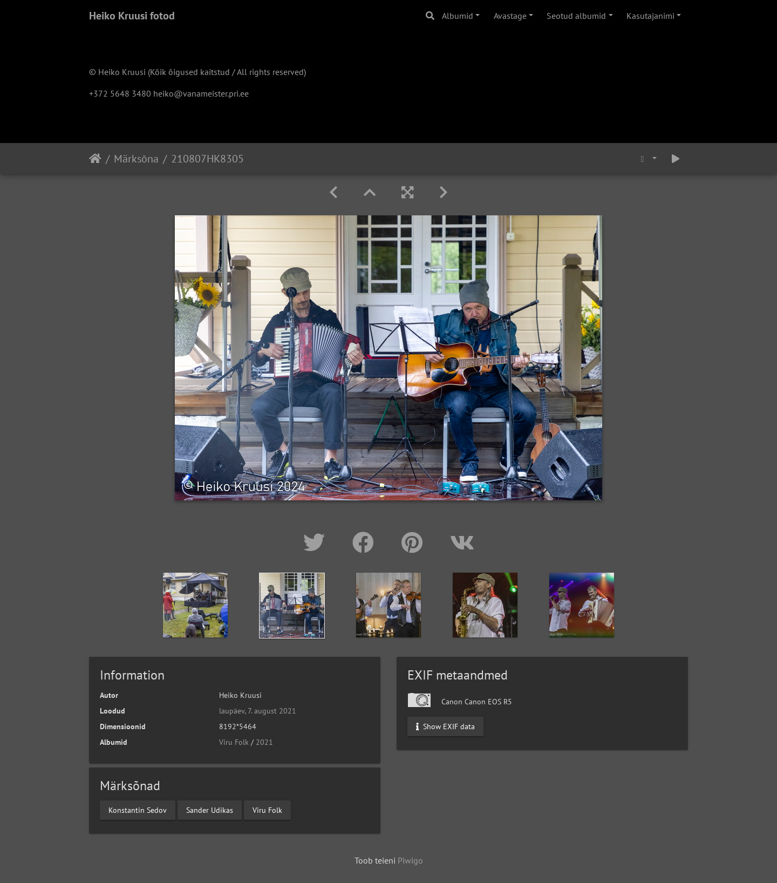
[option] (195, 605)
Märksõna (136, 159)
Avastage (510, 15)
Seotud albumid (576, 15)
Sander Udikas (209, 809)
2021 (264, 742)
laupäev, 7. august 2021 (257, 711)
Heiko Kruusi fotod (132, 16)
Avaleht (95, 159)
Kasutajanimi (650, 15)
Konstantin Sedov (137, 809)
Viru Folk (234, 742)
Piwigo (410, 860)
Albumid (457, 15)
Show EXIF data (445, 726)
